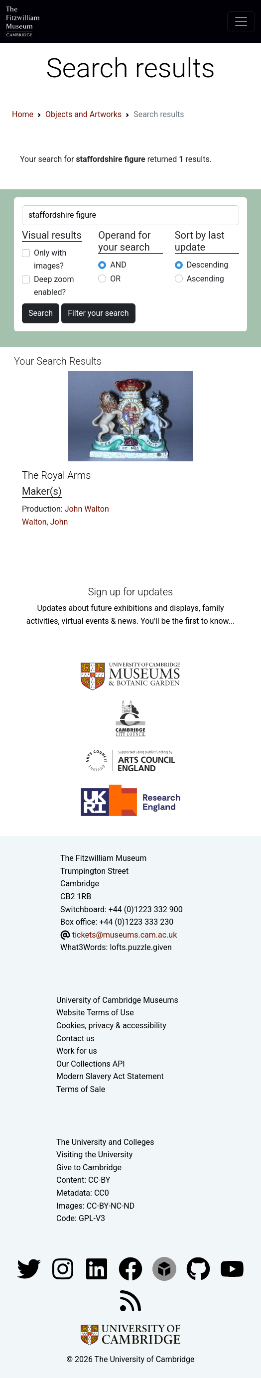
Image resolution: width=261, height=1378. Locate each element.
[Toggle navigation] (241, 21)
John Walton (87, 509)
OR (115, 278)
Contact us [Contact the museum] (75, 1038)
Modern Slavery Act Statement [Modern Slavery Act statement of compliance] (110, 1076)
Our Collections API (90, 1064)
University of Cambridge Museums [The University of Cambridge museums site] (117, 1000)
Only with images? (50, 259)
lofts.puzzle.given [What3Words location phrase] (140, 947)
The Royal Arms (56, 475)
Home (22, 114)
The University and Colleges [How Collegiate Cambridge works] (105, 1142)
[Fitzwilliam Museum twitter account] (30, 1268)
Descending (208, 265)
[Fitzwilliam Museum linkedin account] (131, 1268)
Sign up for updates (130, 592)
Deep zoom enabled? (54, 286)
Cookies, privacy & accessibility (111, 1025)
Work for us (76, 1051)
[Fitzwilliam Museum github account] (199, 1268)
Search (40, 313)
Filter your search (98, 313)
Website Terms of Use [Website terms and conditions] (95, 1012)
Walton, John (45, 522)
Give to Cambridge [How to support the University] (89, 1167)
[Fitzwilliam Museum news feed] (130, 1300)
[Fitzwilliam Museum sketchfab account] (165, 1268)
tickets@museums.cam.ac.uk (124, 935)
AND (118, 265)
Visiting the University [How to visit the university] (94, 1154)
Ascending (205, 278)
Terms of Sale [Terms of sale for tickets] (80, 1089)
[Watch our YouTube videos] (232, 1268)
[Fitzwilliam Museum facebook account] (98, 1268)
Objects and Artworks (83, 114)
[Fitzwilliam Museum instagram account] (64, 1268)
